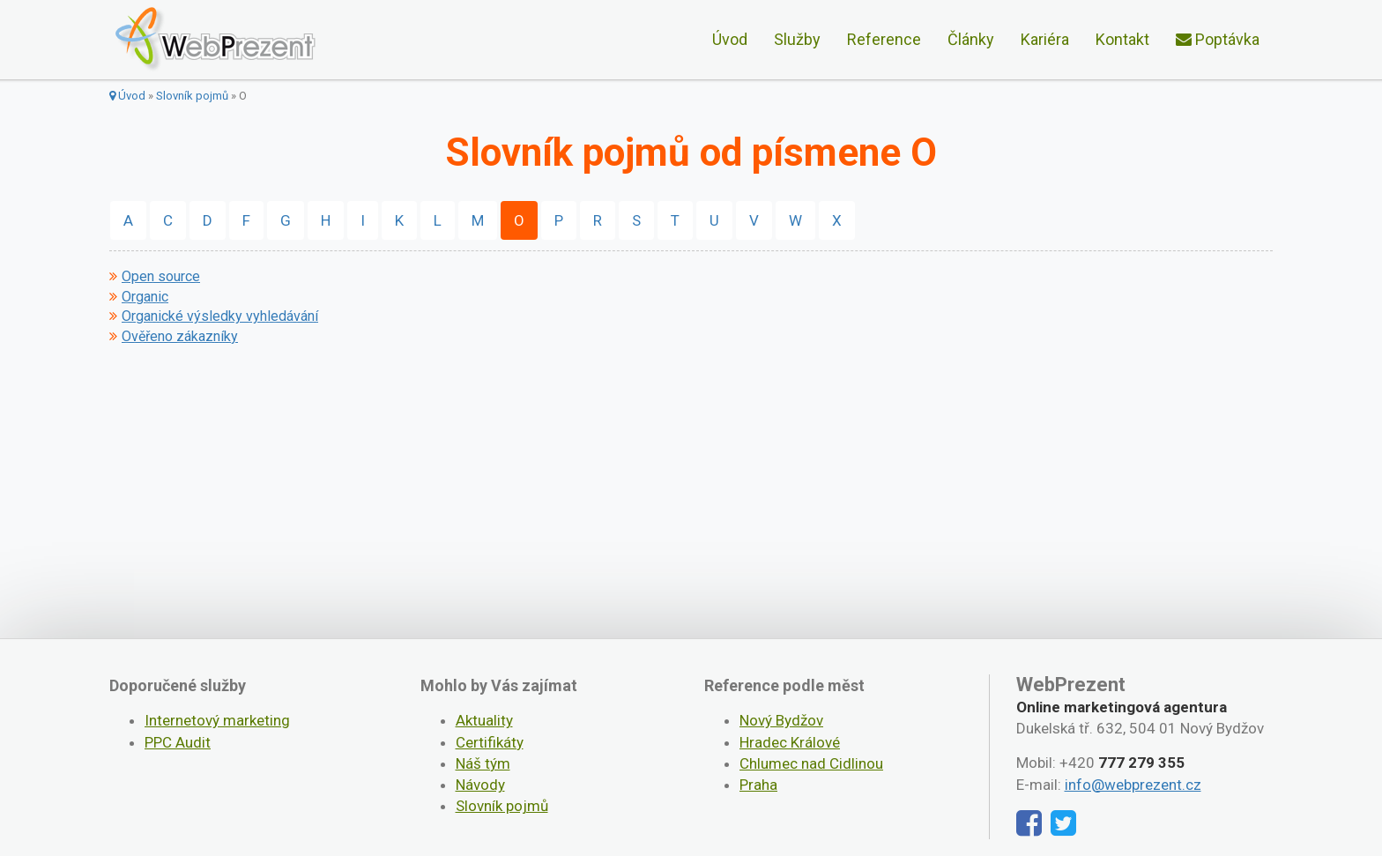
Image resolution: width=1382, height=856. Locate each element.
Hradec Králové (789, 742)
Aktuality (484, 720)
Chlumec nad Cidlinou (811, 763)
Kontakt (1122, 39)
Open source (161, 277)
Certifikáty (490, 742)
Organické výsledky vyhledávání (220, 316)
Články (970, 39)
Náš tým (483, 763)
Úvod (729, 39)
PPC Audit (178, 742)
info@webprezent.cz (1133, 784)
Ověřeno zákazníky (180, 337)
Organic (145, 297)
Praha (758, 784)
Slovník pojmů (192, 95)
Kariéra (1045, 39)
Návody (480, 784)
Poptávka (1217, 39)
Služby (797, 39)
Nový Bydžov (781, 720)
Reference (884, 39)
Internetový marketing (217, 720)
